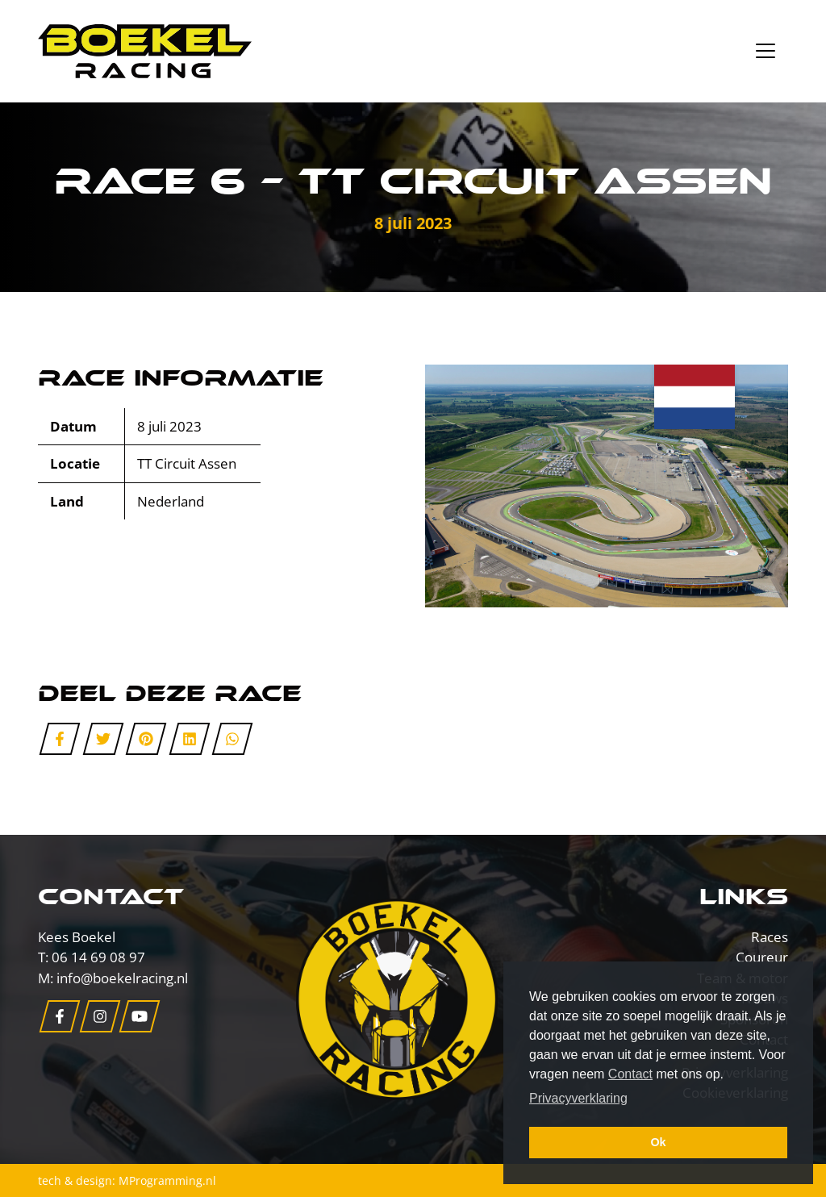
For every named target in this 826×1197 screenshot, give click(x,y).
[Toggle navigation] (765, 51)
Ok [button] (657, 1142)
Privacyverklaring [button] (578, 1098)
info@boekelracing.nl (122, 978)
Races (769, 937)
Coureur (762, 957)
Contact (630, 1074)
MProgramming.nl (167, 1180)
